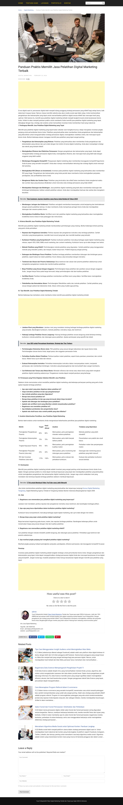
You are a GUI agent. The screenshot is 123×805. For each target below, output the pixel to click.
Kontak (67, 3)
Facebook (33, 637)
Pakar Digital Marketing (55, 614)
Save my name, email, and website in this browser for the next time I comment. (43, 786)
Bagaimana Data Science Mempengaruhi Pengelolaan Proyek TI (59, 668)
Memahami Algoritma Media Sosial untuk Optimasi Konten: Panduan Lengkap (65, 726)
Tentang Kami (32, 3)
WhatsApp (49, 637)
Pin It (58, 637)
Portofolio (56, 3)
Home (20, 3)
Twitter (41, 637)
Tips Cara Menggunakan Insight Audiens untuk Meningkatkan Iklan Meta (63, 649)
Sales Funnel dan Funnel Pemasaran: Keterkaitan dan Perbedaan (59, 707)
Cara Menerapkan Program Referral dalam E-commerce (56, 687)
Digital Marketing (28, 10)
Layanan (44, 3)
